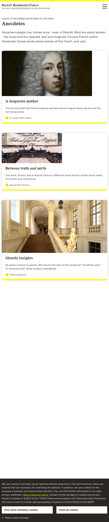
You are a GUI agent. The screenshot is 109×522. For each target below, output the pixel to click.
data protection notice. (36, 494)
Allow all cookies (68, 509)
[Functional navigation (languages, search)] (104, 6)
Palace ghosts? (16, 275)
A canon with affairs (18, 118)
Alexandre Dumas (17, 185)
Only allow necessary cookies (21, 509)
